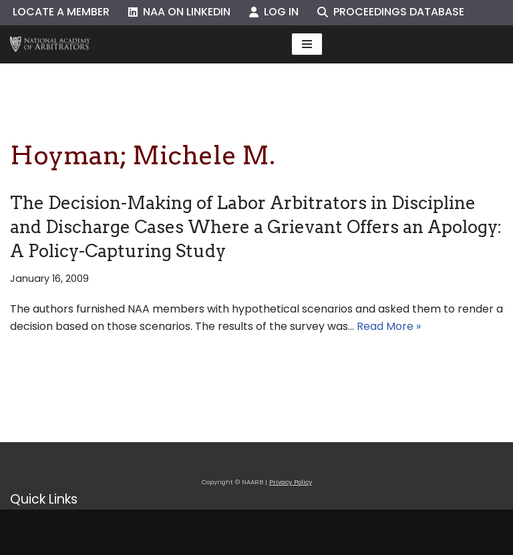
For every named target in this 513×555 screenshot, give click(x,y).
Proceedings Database (390, 11)
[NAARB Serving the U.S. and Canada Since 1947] (50, 44)
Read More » (389, 326)
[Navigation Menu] (307, 44)
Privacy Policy (290, 482)
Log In (274, 11)
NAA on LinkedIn (179, 11)
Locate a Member (61, 11)
